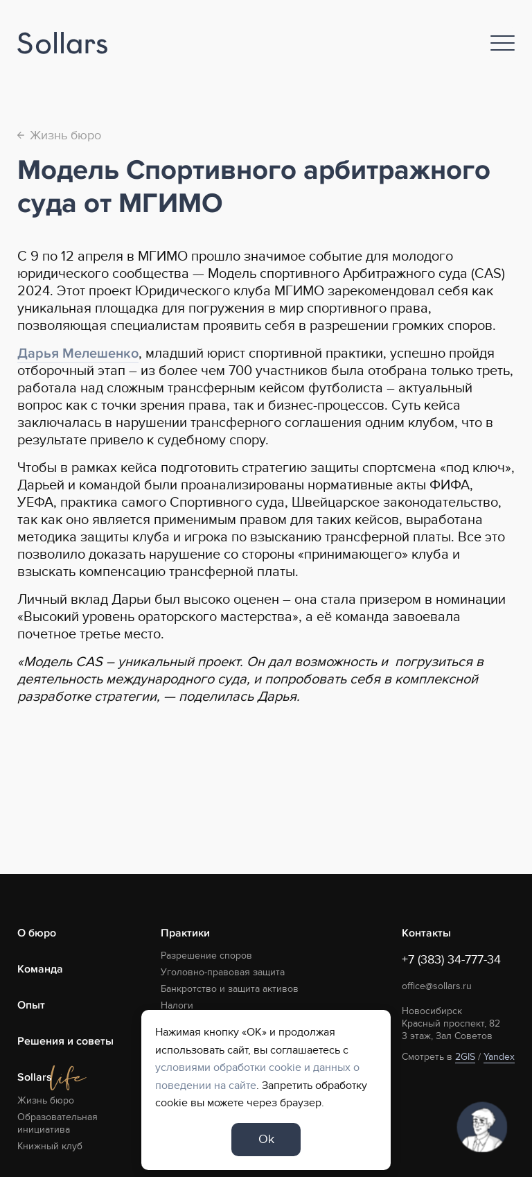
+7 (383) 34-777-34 (451, 959)
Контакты (426, 933)
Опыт (31, 1005)
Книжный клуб (49, 1146)
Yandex (499, 1057)
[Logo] (62, 43)
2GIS (465, 1057)
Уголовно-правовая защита (223, 972)
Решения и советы (65, 1041)
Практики (185, 933)
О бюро (36, 933)
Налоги (177, 1005)
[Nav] (502, 43)
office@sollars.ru (437, 986)
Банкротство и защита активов (230, 989)
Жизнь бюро (59, 135)
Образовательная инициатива (57, 1123)
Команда (40, 969)
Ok (266, 1139)
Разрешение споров (206, 955)
